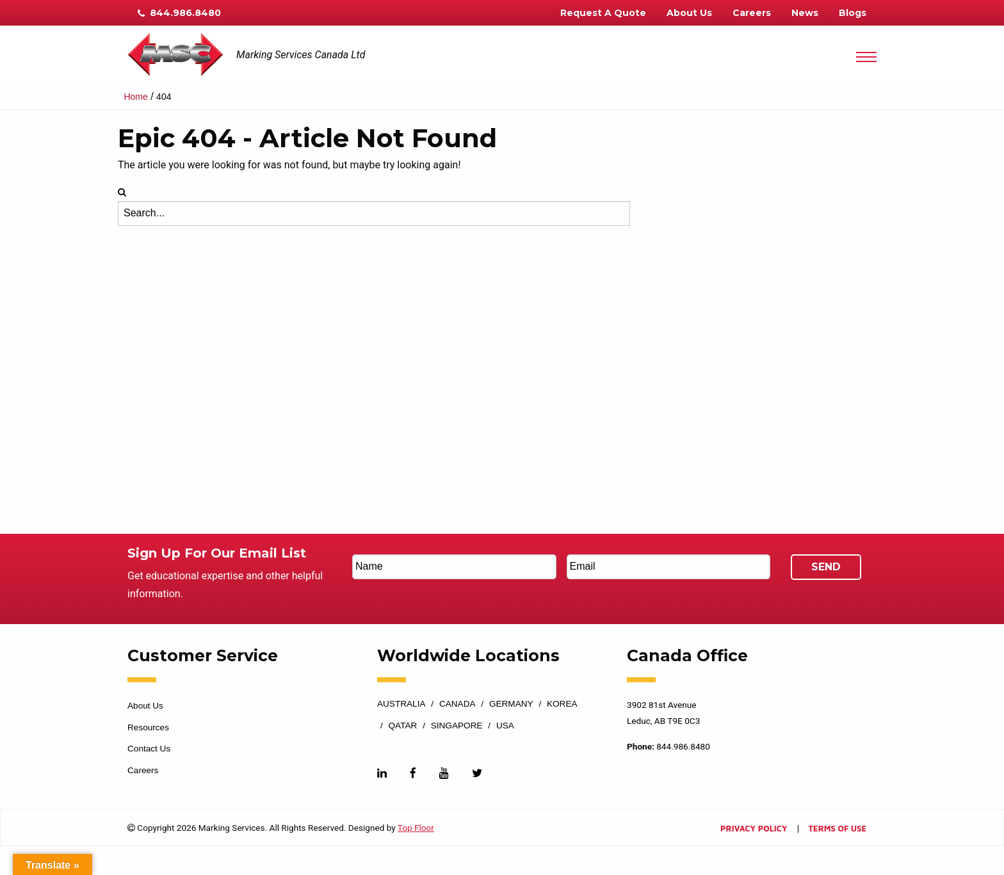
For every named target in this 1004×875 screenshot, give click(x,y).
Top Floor (416, 828)
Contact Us (148, 748)
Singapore (457, 725)
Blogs (852, 13)
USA (505, 725)
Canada (457, 704)
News (804, 13)
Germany (511, 704)
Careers (752, 13)
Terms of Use (837, 829)
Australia (401, 704)
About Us (689, 13)
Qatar (403, 725)
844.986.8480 (179, 13)
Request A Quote (603, 13)
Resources (148, 727)
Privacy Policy (753, 829)
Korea (562, 704)
